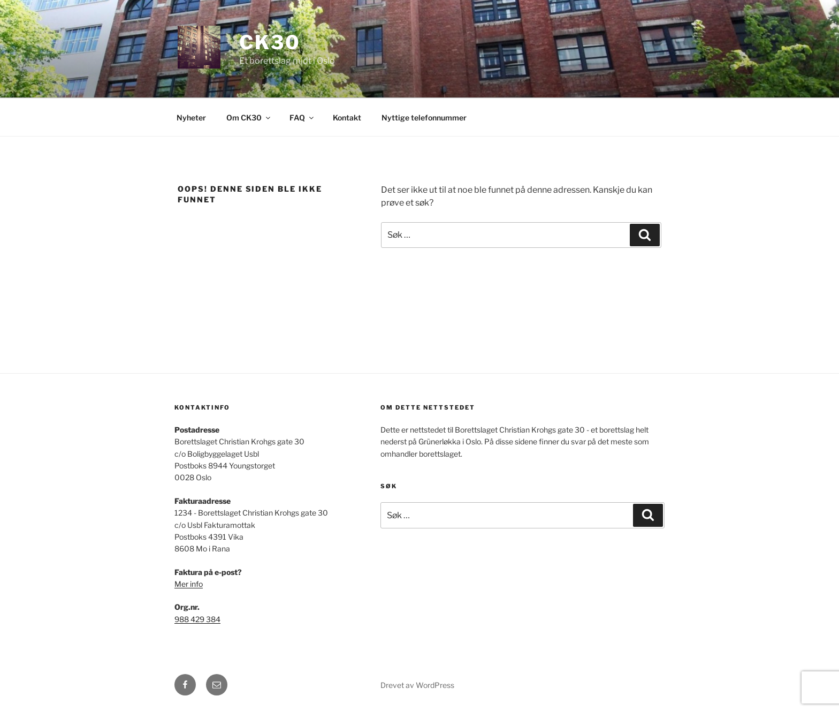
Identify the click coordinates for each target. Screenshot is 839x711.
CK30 (270, 42)
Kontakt (347, 117)
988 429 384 (197, 619)
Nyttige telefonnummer (424, 117)
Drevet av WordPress (417, 685)
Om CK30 (249, 117)
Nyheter (191, 117)
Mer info (188, 583)
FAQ (302, 117)
